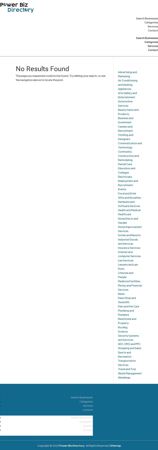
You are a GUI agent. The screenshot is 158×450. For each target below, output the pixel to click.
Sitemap (115, 445)
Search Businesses (147, 18)
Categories (151, 22)
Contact (153, 30)
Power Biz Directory (72, 445)
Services (153, 26)
